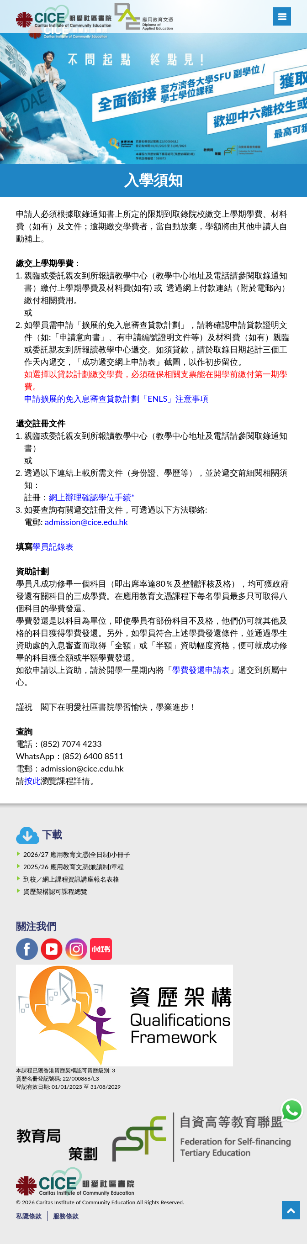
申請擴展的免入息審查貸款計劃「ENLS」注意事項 (116, 399)
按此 (32, 781)
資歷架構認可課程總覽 (55, 891)
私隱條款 (29, 1216)
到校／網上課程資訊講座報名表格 (71, 879)
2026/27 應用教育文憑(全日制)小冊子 (76, 854)
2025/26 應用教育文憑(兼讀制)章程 (73, 867)
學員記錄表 (53, 546)
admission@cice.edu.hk (86, 522)
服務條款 (66, 1216)
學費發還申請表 (201, 670)
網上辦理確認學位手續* (92, 497)
